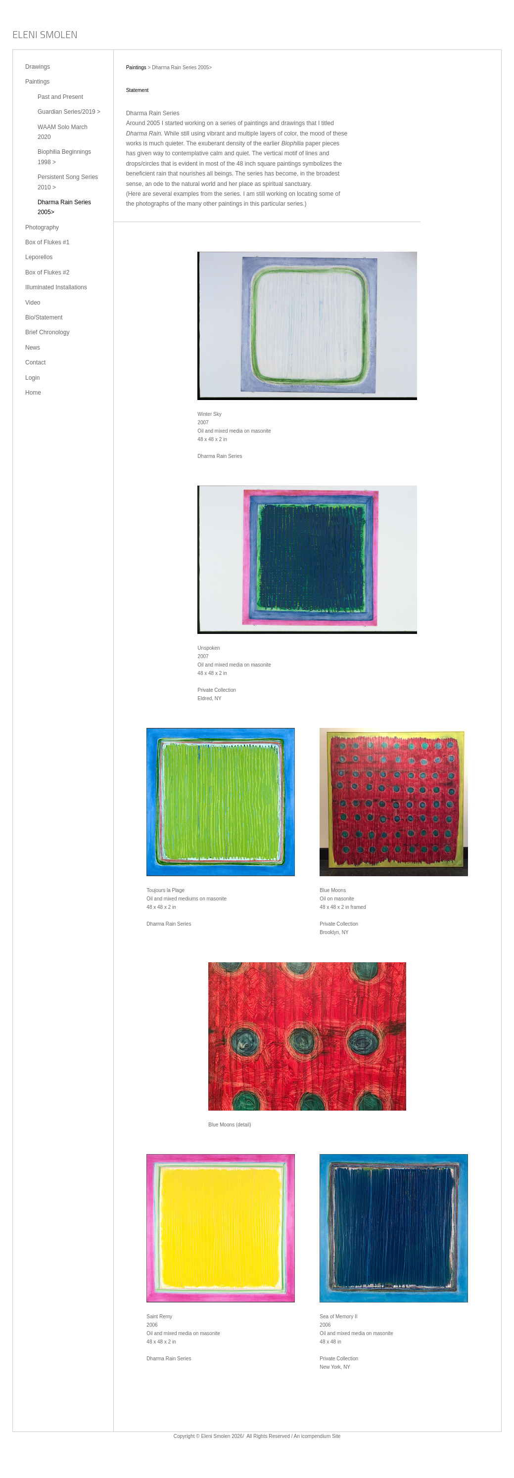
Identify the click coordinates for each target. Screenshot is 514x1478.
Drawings (37, 66)
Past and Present (60, 96)
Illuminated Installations (56, 287)
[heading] (45, 36)
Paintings (37, 81)
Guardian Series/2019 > (69, 111)
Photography (42, 227)
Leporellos (38, 257)
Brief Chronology (47, 332)
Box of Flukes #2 (47, 272)
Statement (137, 90)
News (32, 347)
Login (32, 377)
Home (33, 392)
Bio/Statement (43, 317)
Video (32, 302)
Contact (35, 362)
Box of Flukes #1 (47, 242)
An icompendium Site (317, 1436)
